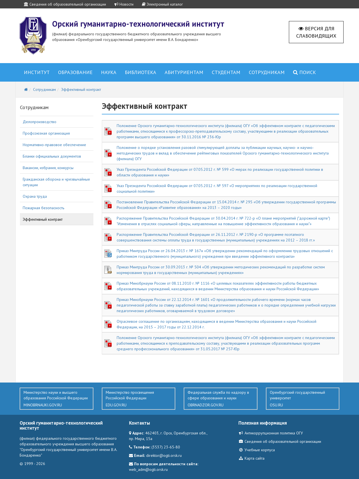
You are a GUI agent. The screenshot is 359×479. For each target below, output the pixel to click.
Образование (75, 72)
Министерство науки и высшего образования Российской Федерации (56, 399)
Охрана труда (35, 196)
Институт (37, 72)
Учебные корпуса (256, 449)
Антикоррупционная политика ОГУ (270, 433)
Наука (108, 72)
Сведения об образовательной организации (65, 4)
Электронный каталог (162, 4)
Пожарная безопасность (43, 207)
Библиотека (140, 72)
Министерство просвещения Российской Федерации (139, 399)
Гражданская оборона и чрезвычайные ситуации (56, 182)
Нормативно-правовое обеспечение (54, 144)
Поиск (304, 72)
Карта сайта (251, 458)
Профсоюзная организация (46, 133)
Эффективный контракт (43, 219)
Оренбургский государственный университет (303, 399)
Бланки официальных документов (52, 156)
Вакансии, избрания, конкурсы (48, 167)
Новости (124, 4)
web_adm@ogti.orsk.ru (148, 469)
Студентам (226, 72)
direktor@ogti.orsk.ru (164, 455)
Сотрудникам (267, 72)
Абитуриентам (184, 72)
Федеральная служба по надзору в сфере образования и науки (221, 399)
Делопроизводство (39, 121)
